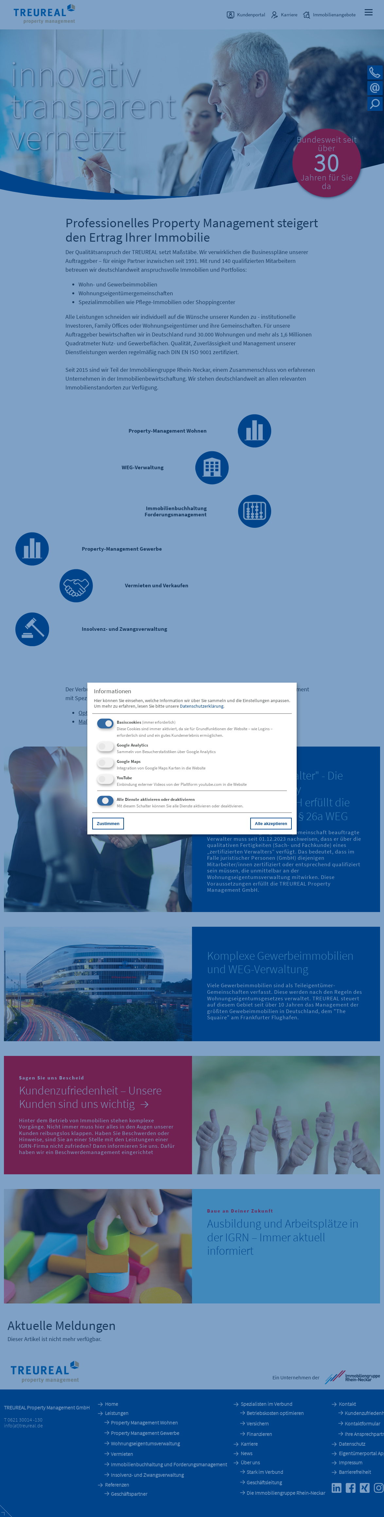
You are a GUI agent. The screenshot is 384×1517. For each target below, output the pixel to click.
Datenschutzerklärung (201, 706)
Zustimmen (108, 823)
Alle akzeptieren (271, 823)
